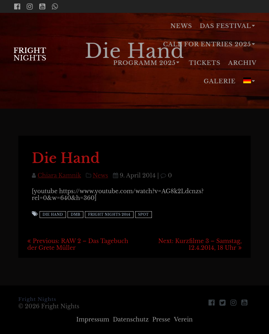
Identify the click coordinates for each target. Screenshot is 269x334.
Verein (183, 319)
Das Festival (225, 26)
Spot (143, 214)
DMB (75, 214)
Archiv (242, 63)
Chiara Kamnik (59, 175)
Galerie (220, 81)
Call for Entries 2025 (207, 44)
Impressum (92, 319)
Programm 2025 (144, 63)
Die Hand (52, 214)
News (181, 26)
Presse (161, 319)
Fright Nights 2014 (109, 214)
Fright (30, 54)
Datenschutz (131, 319)
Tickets (205, 63)
